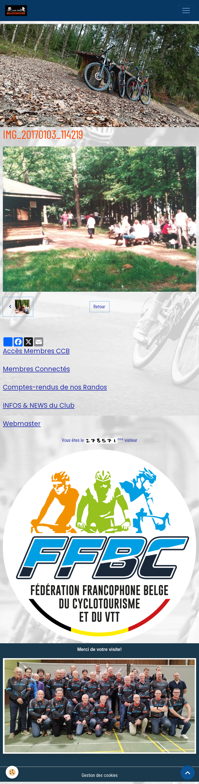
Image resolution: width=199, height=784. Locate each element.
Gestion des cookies (100, 775)
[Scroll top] (188, 772)
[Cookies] (12, 772)
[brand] (17, 10)
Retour (99, 306)
